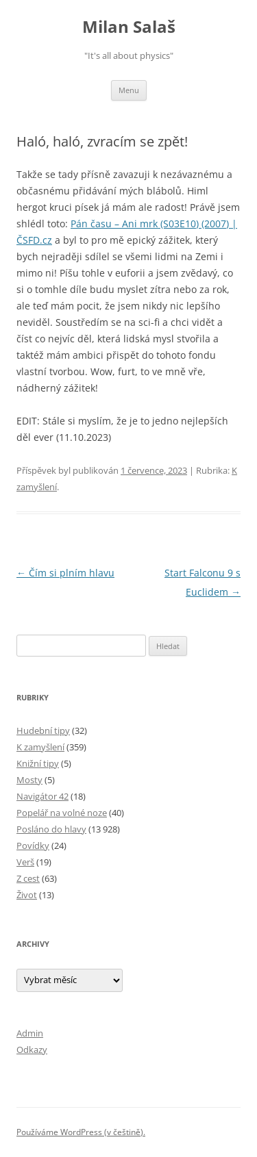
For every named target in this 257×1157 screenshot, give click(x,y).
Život (26, 895)
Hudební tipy (43, 730)
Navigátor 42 (42, 796)
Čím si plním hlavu (65, 572)
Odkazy (31, 1049)
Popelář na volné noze (61, 812)
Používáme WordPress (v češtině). (80, 1132)
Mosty (29, 780)
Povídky (32, 845)
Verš (25, 862)
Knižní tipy (37, 763)
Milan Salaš (128, 27)
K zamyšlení (40, 747)
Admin (29, 1033)
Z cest (28, 878)
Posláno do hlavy (51, 829)
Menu (129, 90)
